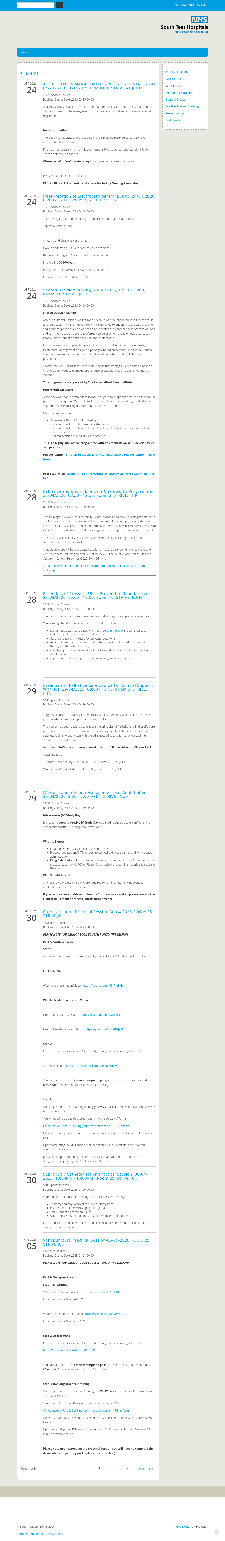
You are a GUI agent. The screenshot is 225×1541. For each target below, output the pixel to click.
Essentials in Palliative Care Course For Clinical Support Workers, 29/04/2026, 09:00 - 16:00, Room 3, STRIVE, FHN (98, 689)
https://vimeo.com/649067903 (105, 1314)
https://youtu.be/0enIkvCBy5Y (100, 1015)
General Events (175, 99)
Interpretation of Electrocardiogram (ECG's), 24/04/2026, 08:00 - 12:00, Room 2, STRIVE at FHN (99, 198)
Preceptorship (174, 113)
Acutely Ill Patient (176, 72)
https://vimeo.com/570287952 (102, 1292)
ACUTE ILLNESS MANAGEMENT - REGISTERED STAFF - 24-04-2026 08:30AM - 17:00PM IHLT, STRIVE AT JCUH (99, 86)
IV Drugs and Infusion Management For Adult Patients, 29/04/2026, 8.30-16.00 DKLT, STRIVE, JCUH (97, 794)
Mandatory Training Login (191, 4)
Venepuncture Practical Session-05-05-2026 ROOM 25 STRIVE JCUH (96, 1242)
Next (142, 1468)
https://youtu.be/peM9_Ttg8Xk (103, 985)
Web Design (183, 1527)
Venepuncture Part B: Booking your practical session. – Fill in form (86, 1410)
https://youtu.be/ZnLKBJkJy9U (104, 1029)
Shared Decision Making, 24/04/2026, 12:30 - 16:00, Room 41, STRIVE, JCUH (94, 292)
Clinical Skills (173, 86)
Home (23, 52)
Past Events (172, 120)
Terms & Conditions (30, 1534)
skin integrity (115, 631)
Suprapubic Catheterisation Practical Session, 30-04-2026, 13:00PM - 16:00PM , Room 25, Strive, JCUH (95, 1176)
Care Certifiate (174, 79)
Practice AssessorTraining (182, 106)
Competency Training (179, 93)
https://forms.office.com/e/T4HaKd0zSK (69, 1350)
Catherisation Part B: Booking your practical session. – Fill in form (86, 1126)
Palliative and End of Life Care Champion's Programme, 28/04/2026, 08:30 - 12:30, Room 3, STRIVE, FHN (98, 493)
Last (152, 1468)
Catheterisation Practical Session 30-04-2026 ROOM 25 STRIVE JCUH (97, 913)
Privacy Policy (54, 1534)
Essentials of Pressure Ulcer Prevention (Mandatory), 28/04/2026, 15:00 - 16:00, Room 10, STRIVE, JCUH (95, 595)
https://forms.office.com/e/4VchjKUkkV (91, 1066)
